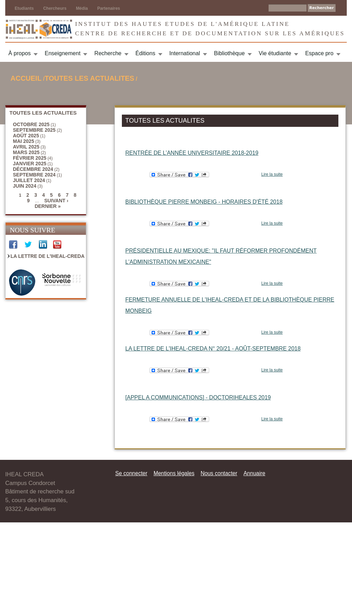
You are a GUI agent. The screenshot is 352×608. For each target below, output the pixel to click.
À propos (19, 53)
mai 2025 (23, 141)
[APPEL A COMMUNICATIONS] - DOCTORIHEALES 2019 (198, 397)
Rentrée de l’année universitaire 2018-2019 (191, 153)
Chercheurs (55, 8)
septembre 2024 (34, 175)
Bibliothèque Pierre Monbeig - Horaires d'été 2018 (204, 202)
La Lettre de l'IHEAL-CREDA (47, 256)
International (184, 53)
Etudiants (24, 8)
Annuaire (254, 473)
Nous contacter (218, 473)
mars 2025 (26, 152)
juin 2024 (24, 186)
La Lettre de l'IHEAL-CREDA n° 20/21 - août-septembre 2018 (213, 349)
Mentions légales (174, 473)
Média (82, 8)
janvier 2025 (29, 163)
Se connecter (131, 473)
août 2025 (26, 135)
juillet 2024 (29, 180)
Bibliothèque (229, 53)
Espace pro (319, 53)
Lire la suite (272, 174)
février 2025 (29, 158)
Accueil (26, 78)
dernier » (48, 206)
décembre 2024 (33, 169)
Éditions (145, 53)
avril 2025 (26, 147)
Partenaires (108, 8)
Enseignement (62, 53)
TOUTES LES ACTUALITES (89, 78)
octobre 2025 (31, 124)
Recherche (107, 53)
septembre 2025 (34, 130)
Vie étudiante (275, 53)
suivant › (56, 200)
